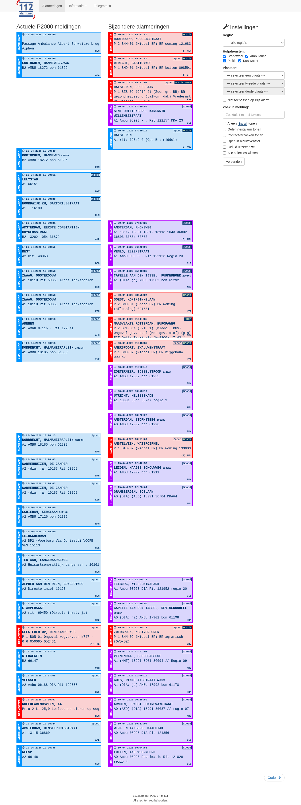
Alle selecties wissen (240, 153)
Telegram (102, 6)
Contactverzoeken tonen (243, 135)
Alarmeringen (52, 6)
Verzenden (234, 161)
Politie (230, 61)
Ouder (274, 778)
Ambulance (255, 56)
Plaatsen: (230, 68)
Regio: (228, 35)
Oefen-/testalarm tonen (242, 129)
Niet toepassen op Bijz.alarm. (246, 100)
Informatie (78, 6)
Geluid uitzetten (239, 147)
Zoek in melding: (236, 107)
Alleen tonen (240, 123)
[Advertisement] (58, 113)
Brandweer (233, 56)
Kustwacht (248, 61)
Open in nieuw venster (241, 141)
